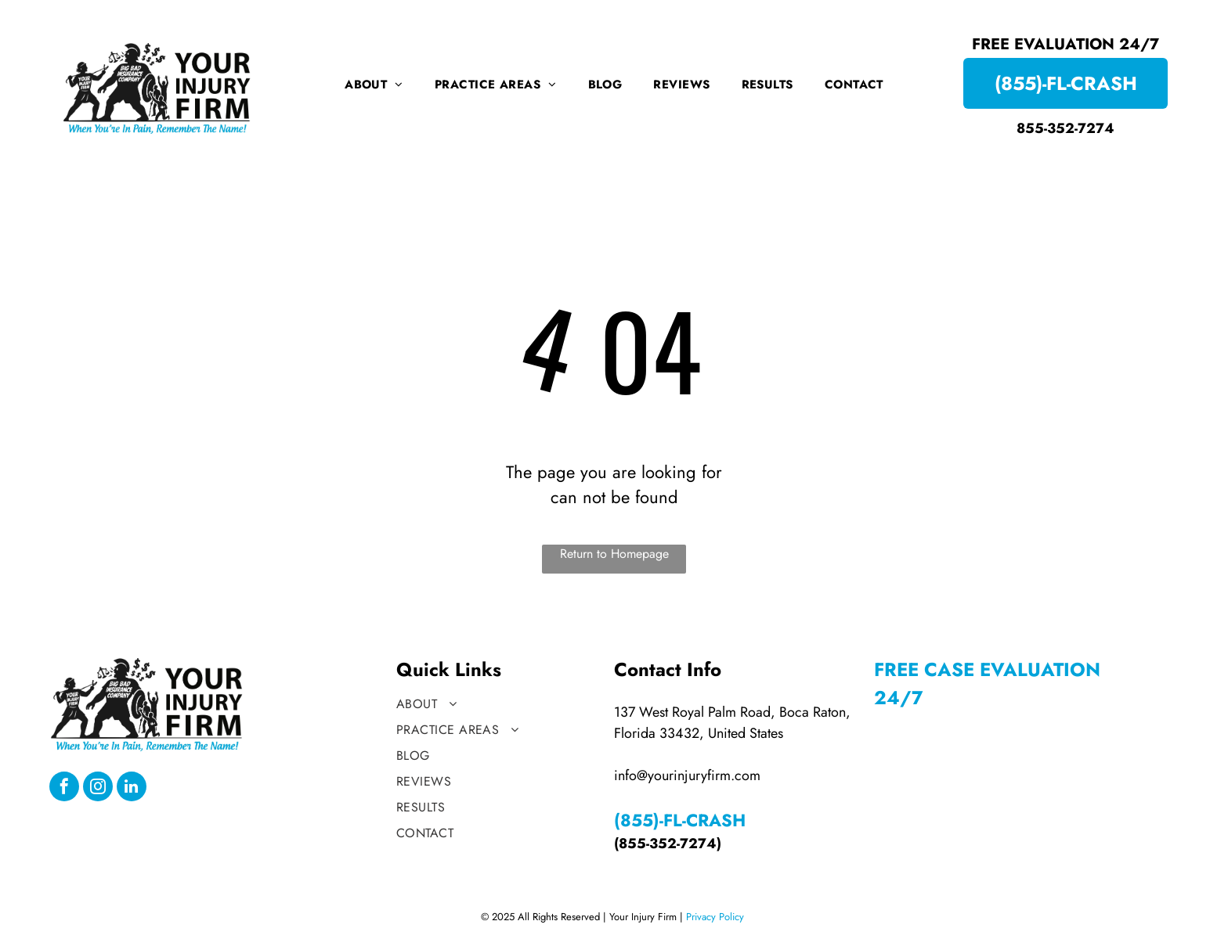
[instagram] (98, 788)
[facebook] (64, 788)
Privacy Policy (715, 916)
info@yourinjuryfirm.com (687, 775)
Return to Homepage (614, 554)
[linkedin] (131, 788)
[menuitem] (374, 84)
